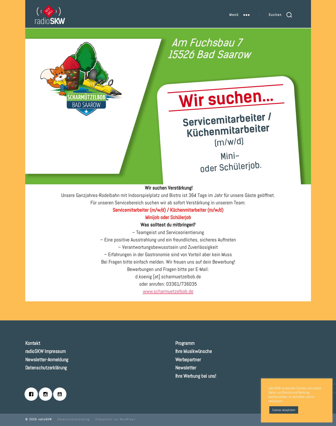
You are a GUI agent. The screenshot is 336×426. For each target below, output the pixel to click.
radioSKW (45, 419)
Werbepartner (188, 359)
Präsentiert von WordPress (115, 419)
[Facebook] (32, 394)
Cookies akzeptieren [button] (283, 410)
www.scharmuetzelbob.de (168, 291)
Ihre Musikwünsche (193, 351)
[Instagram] (47, 394)
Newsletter (185, 367)
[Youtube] (61, 394)
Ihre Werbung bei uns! (195, 376)
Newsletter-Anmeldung (47, 359)
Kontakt (32, 343)
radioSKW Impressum (45, 351)
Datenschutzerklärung (46, 367)
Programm (185, 343)
